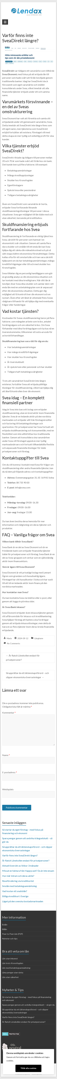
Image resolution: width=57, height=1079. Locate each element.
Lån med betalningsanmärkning (16, 968)
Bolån (4, 924)
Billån (4, 929)
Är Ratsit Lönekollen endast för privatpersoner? (23, 657)
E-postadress (9, 772)
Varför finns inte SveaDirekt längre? (20, 855)
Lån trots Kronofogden (12, 963)
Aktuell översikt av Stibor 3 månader (20, 865)
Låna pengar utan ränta (12, 972)
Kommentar (9, 712)
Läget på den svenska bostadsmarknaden (22, 901)
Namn (6, 755)
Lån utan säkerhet (10, 977)
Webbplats (8, 789)
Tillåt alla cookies (28, 1068)
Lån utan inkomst (10, 958)
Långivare (38, 638)
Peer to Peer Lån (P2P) (12, 934)
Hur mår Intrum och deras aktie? (18, 875)
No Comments (13, 643)
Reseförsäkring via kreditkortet (18, 881)
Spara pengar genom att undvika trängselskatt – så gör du (28, 1005)
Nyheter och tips (9, 938)
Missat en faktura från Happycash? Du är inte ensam (28, 870)
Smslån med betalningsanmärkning (19, 886)
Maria (9, 638)
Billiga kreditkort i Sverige (15, 896)
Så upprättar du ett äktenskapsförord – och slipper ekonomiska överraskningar (27, 675)
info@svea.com (22, 487)
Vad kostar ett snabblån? (14, 891)
